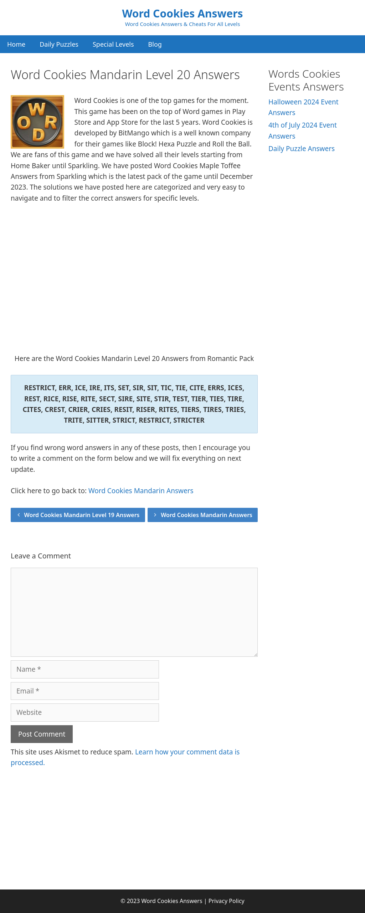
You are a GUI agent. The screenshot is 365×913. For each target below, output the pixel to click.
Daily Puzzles (59, 44)
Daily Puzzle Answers (301, 148)
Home (16, 44)
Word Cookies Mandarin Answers (141, 490)
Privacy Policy (227, 901)
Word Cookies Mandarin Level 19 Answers (82, 515)
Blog (155, 44)
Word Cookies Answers (182, 13)
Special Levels (113, 44)
